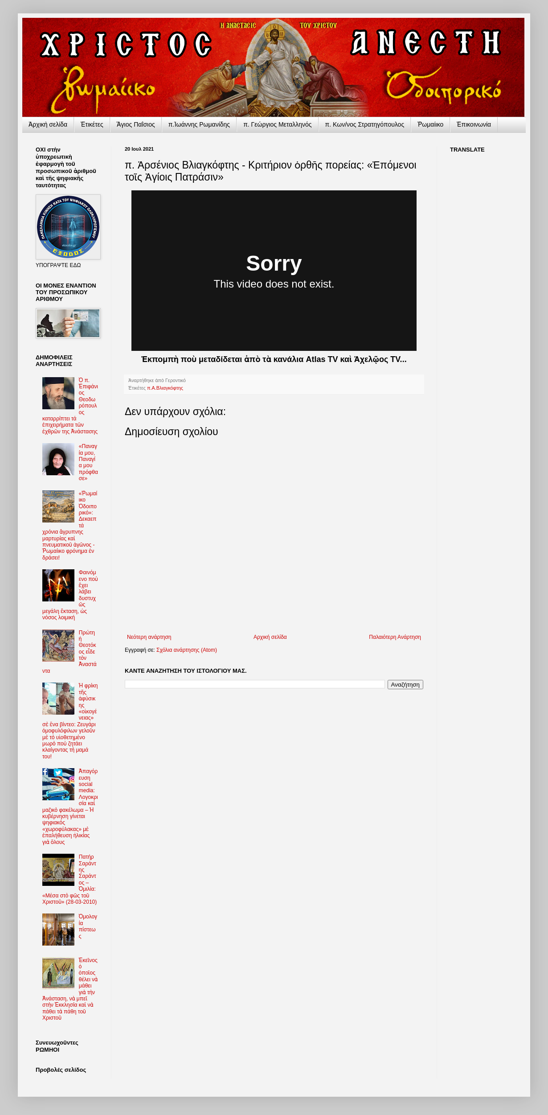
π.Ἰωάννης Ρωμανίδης (199, 124)
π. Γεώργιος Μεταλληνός (277, 124)
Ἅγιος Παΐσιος (136, 124)
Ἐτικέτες (92, 124)
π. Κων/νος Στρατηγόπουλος (365, 124)
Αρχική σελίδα (270, 637)
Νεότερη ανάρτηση (149, 637)
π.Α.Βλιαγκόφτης (165, 388)
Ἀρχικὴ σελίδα (48, 124)
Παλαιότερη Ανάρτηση (395, 637)
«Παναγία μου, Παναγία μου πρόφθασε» (88, 462)
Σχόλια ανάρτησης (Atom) (186, 650)
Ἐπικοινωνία (474, 124)
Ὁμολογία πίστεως (88, 926)
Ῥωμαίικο (430, 124)
